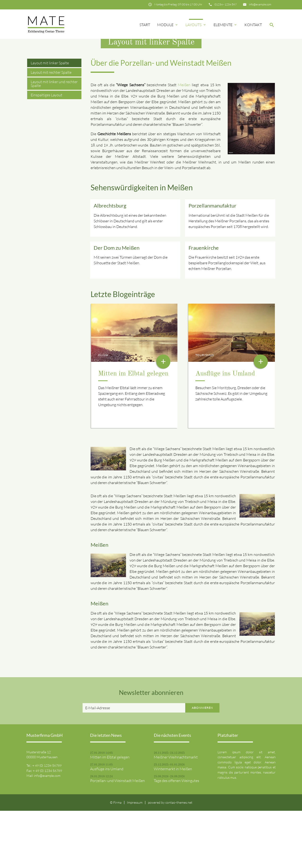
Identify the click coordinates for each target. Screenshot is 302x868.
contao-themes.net (178, 860)
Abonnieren (202, 764)
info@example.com (260, 4)
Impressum (135, 860)
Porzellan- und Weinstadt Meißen (117, 837)
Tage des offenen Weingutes (176, 837)
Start (144, 24)
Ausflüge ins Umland (225, 431)
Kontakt (253, 24)
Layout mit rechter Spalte (51, 129)
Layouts (195, 25)
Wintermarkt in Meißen (173, 826)
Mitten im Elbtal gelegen (133, 431)
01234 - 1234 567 (225, 4)
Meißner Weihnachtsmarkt (176, 814)
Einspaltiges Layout (46, 152)
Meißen (184, 142)
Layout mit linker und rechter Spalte (54, 141)
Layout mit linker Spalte (50, 120)
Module (167, 25)
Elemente (225, 25)
